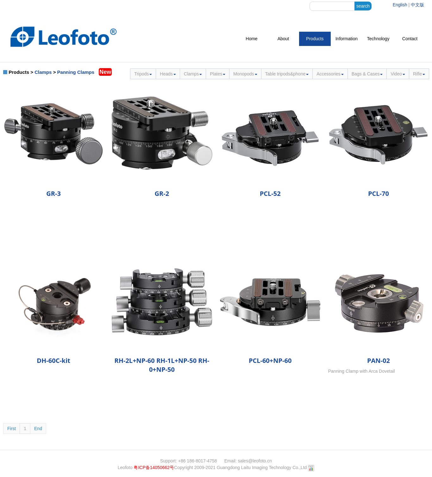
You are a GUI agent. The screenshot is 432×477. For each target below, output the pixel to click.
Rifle (419, 73)
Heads (168, 73)
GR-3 (53, 193)
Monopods (245, 73)
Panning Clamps (76, 72)
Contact (409, 38)
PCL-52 (270, 193)
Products (314, 38)
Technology (378, 38)
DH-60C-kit (53, 360)
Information (346, 38)
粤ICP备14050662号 (154, 467)
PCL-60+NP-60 (270, 360)
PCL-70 (378, 193)
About (283, 38)
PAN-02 (378, 360)
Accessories (329, 73)
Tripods (143, 73)
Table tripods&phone (287, 73)
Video (398, 73)
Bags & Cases (367, 73)
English (400, 4)
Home (251, 38)
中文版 (417, 4)
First (11, 428)
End (38, 428)
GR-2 (162, 193)
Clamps (43, 72)
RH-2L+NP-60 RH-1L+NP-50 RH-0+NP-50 (161, 365)
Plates (217, 73)
